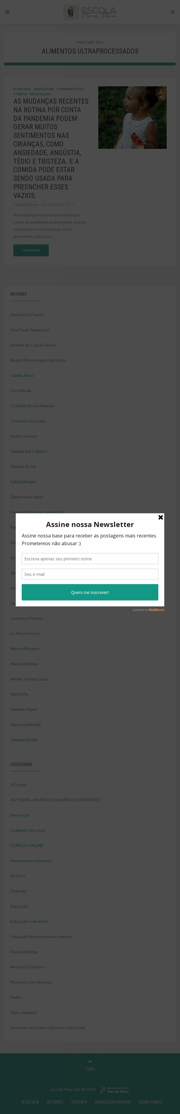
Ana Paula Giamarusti (30, 329)
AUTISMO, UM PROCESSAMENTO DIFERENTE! (55, 799)
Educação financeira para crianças (41, 936)
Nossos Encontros (27, 966)
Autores (55, 1102)
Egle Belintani (23, 481)
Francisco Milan (24, 527)
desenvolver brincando (31, 860)
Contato (79, 1102)
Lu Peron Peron (24, 633)
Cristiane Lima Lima (28, 420)
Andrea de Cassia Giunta (33, 344)
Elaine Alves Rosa (26, 496)
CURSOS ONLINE (27, 845)
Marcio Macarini (24, 648)
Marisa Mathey (24, 663)
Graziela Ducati (24, 557)
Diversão (18, 890)
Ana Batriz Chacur (27, 314)
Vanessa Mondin (25, 724)
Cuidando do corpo (27, 830)
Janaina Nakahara (26, 572)
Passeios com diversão (31, 981)
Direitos (17, 875)
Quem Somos (150, 1102)
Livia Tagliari (21, 603)
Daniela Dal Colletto (28, 451)
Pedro (16, 997)
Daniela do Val (23, 466)
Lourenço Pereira (26, 618)
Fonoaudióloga (23, 951)
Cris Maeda (20, 390)
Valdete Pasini (23, 709)
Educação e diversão (29, 921)
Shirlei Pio (19, 694)
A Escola (22, 89)
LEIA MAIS (31, 250)
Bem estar (44, 89)
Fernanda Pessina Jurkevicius (37, 511)
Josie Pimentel (23, 587)
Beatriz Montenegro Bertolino (38, 360)
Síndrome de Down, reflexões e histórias (47, 1027)
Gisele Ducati (22, 542)
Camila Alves (22, 375)
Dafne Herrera (23, 436)
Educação (40, 94)
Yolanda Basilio (24, 739)
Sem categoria (23, 1012)
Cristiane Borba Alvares (32, 405)
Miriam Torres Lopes (29, 678)
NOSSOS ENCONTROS (113, 1102)
